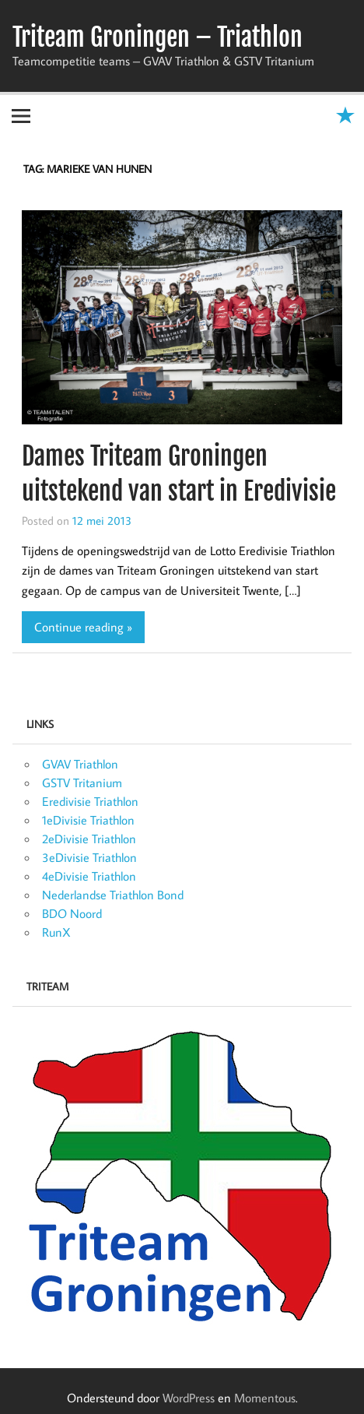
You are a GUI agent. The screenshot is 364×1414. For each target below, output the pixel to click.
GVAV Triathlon (80, 764)
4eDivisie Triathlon (89, 876)
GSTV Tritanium (82, 782)
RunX (56, 932)
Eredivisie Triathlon (90, 801)
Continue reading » (83, 627)
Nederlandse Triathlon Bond (113, 894)
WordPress (189, 1397)
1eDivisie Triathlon (88, 820)
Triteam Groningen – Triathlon (157, 37)
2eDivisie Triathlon (89, 838)
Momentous (265, 1397)
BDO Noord (72, 913)
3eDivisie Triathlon (89, 857)
